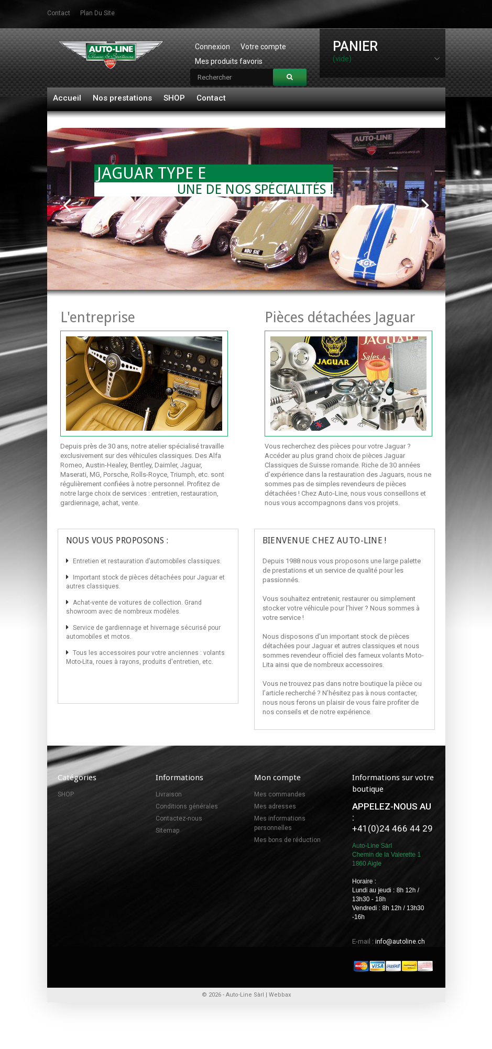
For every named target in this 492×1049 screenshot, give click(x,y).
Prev (67, 203)
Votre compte (263, 46)
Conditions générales (187, 806)
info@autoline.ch (400, 941)
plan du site (97, 13)
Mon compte (277, 777)
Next (425, 203)
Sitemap (167, 830)
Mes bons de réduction (287, 840)
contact (58, 13)
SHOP (174, 98)
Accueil (67, 98)
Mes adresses (275, 806)
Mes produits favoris (229, 61)
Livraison (169, 794)
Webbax (280, 994)
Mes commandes (279, 794)
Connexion (212, 46)
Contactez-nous (179, 818)
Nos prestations (122, 98)
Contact (211, 98)
